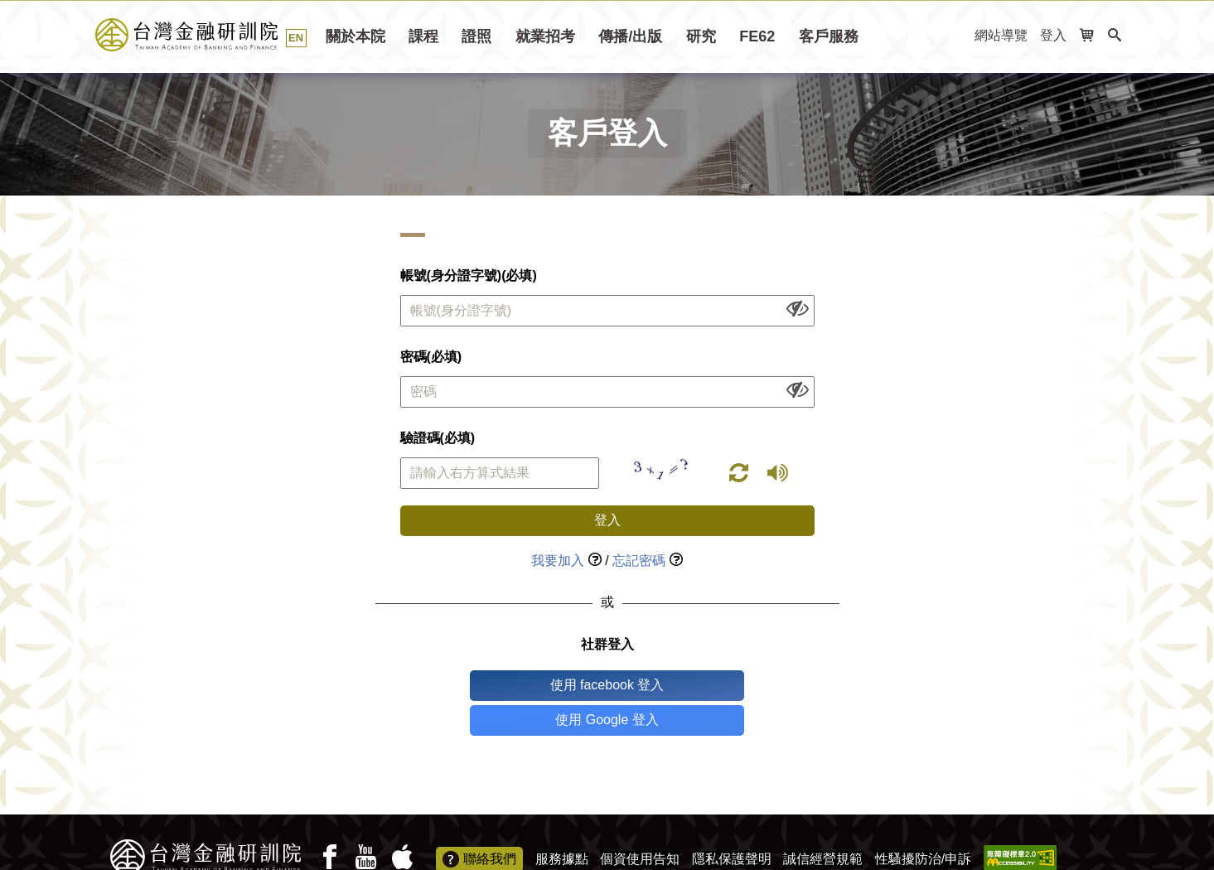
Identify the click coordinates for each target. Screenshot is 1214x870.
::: (956, 36)
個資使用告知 (640, 824)
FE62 (757, 36)
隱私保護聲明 (731, 824)
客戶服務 (829, 36)
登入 (1053, 35)
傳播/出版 (630, 36)
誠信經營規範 (823, 824)
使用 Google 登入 (676, 685)
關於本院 (355, 36)
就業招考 (545, 36)
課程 (423, 36)
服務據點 (561, 824)
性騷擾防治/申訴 (923, 824)
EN (295, 37)
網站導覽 (1001, 35)
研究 (701, 36)
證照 (476, 36)
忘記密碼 (638, 560)
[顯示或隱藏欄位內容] (797, 308)
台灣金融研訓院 (205, 34)
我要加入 (557, 560)
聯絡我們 (479, 825)
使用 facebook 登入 (538, 685)
